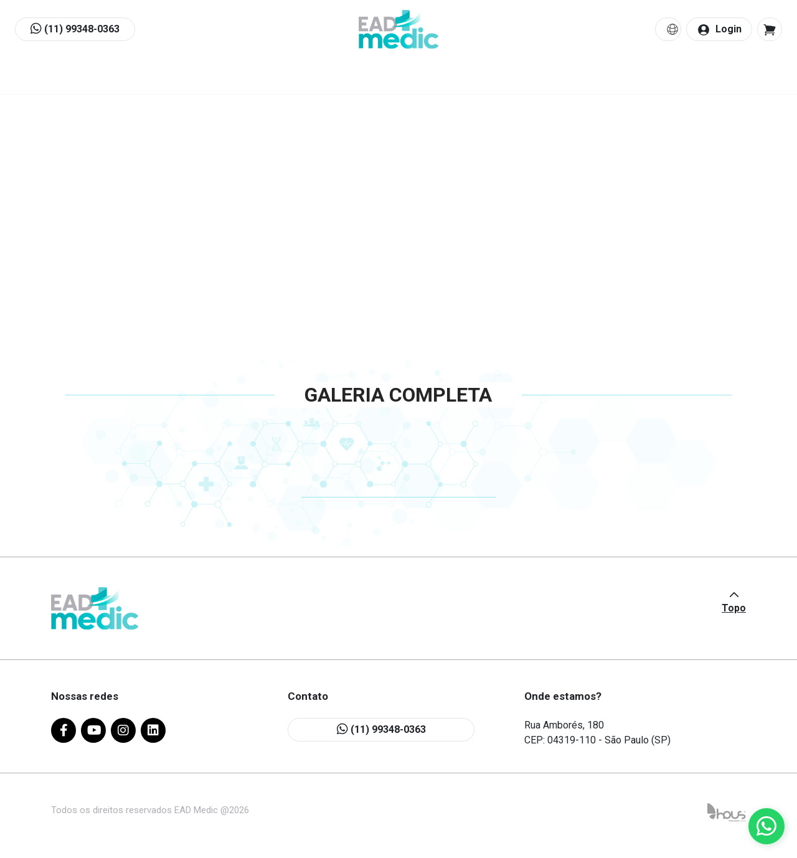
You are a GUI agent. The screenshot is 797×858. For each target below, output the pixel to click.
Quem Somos (240, 76)
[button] (769, 30)
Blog (501, 76)
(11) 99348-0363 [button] (75, 29)
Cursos (329, 76)
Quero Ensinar (418, 76)
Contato (571, 76)
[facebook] (63, 732)
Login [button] (719, 30)
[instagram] (123, 732)
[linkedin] (153, 732)
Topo (734, 609)
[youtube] (93, 732)
